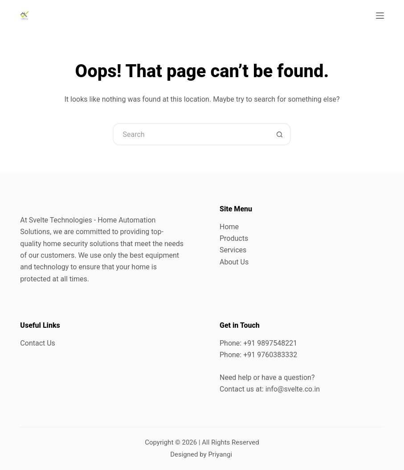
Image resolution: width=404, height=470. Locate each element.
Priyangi (220, 454)
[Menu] (380, 16)
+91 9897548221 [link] (270, 343)
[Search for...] (191, 134)
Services (233, 250)
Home (229, 227)
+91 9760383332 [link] (270, 354)
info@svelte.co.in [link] (292, 389)
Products (234, 238)
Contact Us (37, 343)
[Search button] (280, 134)
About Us (234, 262)
